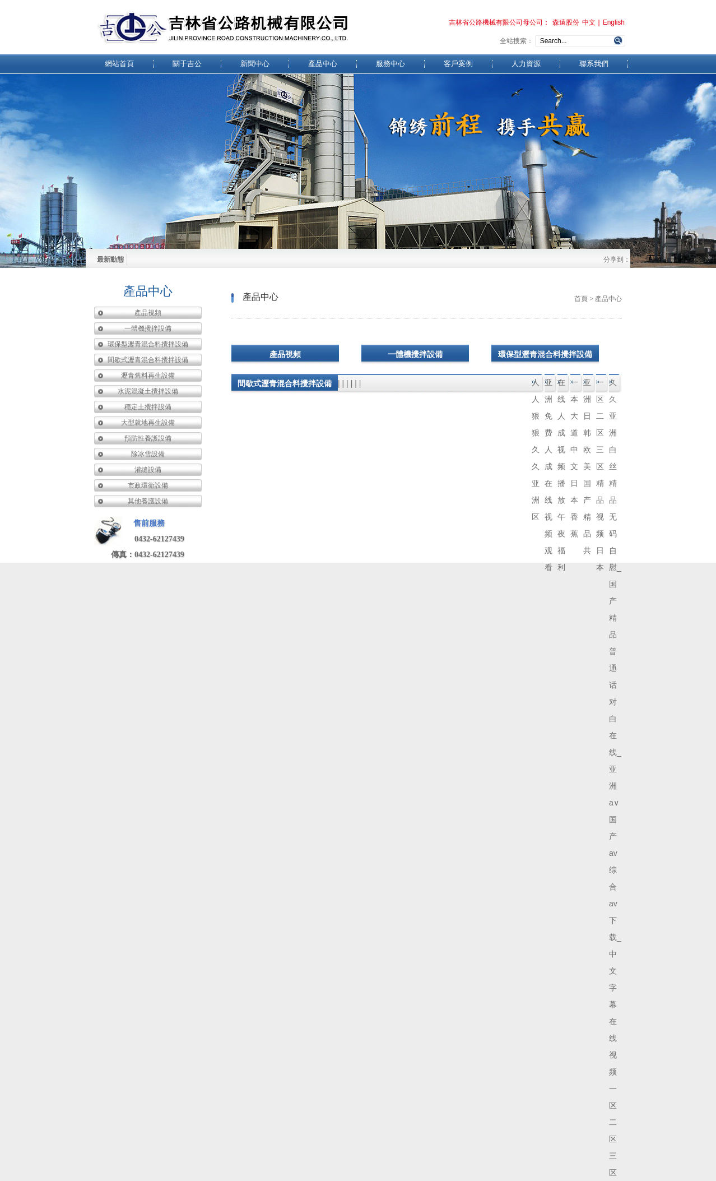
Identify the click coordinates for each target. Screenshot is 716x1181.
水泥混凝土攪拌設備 (148, 391)
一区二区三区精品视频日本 (600, 385)
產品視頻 (147, 313)
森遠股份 (565, 22)
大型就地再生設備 (148, 423)
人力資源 (526, 64)
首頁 (581, 299)
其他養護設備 (148, 501)
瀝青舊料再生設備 (148, 375)
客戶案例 (458, 64)
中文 (589, 22)
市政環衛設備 (148, 485)
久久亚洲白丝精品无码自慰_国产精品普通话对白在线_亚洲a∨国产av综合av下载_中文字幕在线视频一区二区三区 (615, 385)
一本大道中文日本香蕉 (574, 385)
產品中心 (322, 64)
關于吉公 (187, 64)
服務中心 (390, 64)
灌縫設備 (147, 470)
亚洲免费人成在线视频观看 (548, 385)
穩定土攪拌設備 (147, 407)
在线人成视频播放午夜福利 (561, 385)
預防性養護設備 (147, 438)
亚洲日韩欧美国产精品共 (587, 385)
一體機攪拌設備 (147, 328)
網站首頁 (119, 64)
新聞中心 (254, 64)
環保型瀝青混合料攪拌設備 (148, 344)
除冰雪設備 (148, 454)
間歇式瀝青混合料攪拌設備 (148, 360)
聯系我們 (593, 64)
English (614, 22)
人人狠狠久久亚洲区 (536, 385)
